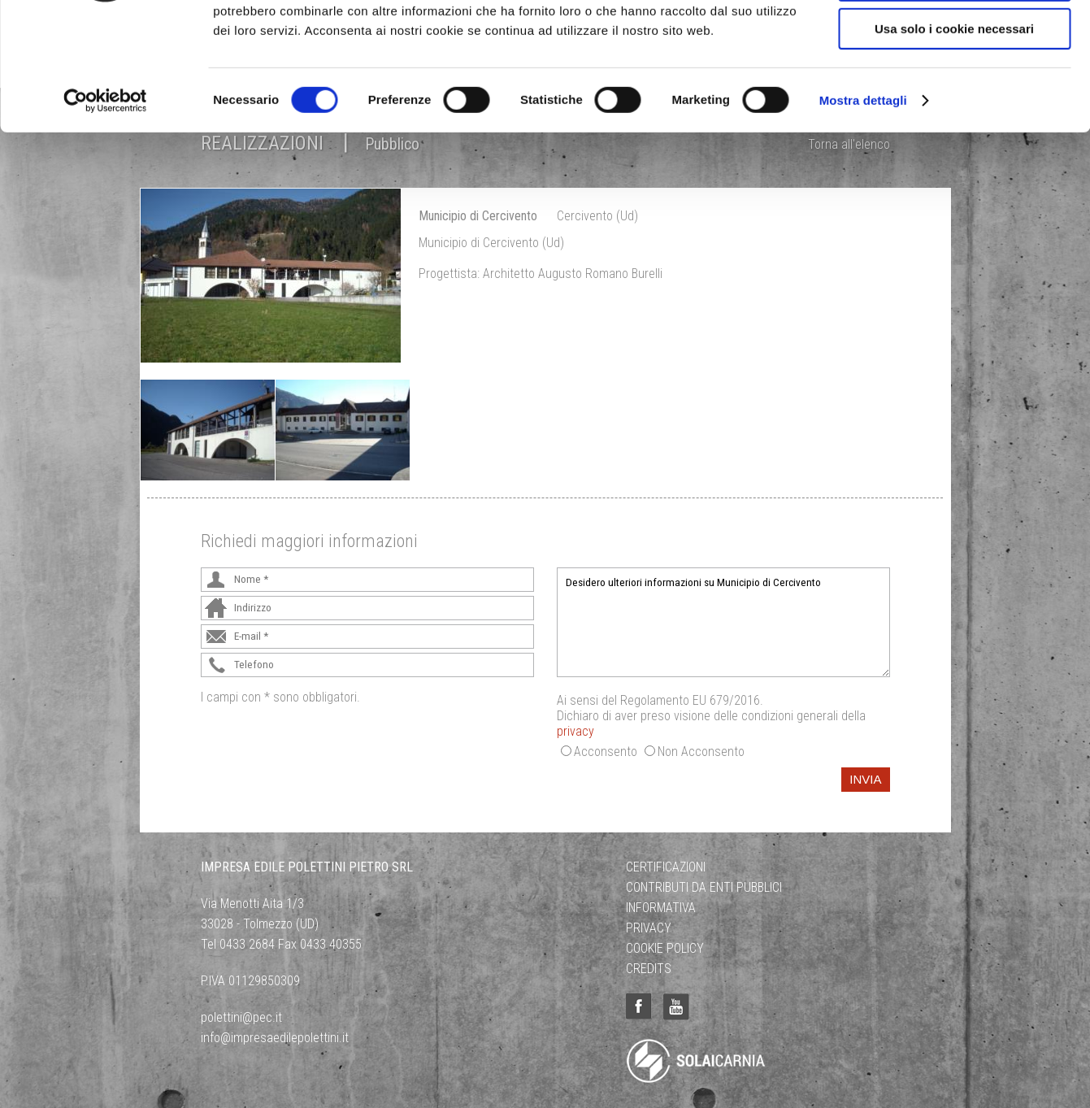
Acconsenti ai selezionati (954, 88)
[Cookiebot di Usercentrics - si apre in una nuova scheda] (105, 207)
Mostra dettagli (863, 207)
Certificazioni (666, 867)
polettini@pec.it (241, 1017)
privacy (575, 731)
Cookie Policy (665, 948)
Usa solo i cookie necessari (954, 135)
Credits (648, 968)
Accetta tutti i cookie (954, 40)
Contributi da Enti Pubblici (704, 887)
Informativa (661, 907)
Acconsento (605, 751)
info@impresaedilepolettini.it (275, 1037)
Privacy (648, 928)
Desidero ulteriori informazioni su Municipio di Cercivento (723, 622)
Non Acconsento (701, 751)
